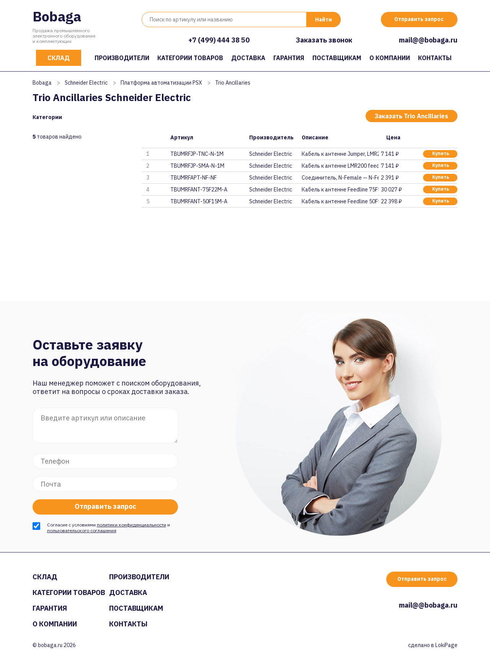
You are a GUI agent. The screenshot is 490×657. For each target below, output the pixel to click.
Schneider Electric (86, 82)
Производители (122, 58)
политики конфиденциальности (131, 525)
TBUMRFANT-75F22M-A (198, 189)
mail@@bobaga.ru (428, 40)
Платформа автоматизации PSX (161, 82)
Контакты (435, 58)
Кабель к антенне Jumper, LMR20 (340, 153)
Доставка (248, 58)
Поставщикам (336, 58)
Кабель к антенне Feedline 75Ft (340, 189)
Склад (58, 58)
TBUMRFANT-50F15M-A (198, 201)
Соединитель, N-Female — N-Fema (340, 177)
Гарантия (288, 58)
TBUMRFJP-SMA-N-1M (197, 165)
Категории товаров (190, 58)
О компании (389, 58)
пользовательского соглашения (81, 530)
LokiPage (446, 645)
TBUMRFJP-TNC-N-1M (197, 153)
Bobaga (57, 16)
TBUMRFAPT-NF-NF (193, 177)
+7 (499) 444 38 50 (219, 40)
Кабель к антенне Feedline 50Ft (340, 201)
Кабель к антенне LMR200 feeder (340, 165)
